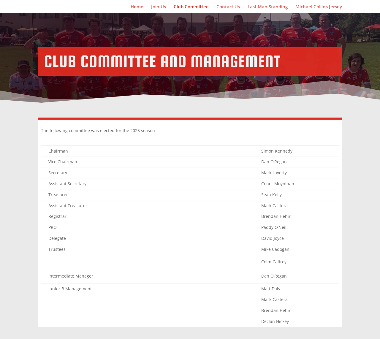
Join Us (158, 6)
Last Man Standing (268, 6)
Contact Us (228, 6)
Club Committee (191, 6)
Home (137, 6)
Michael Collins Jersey (318, 6)
